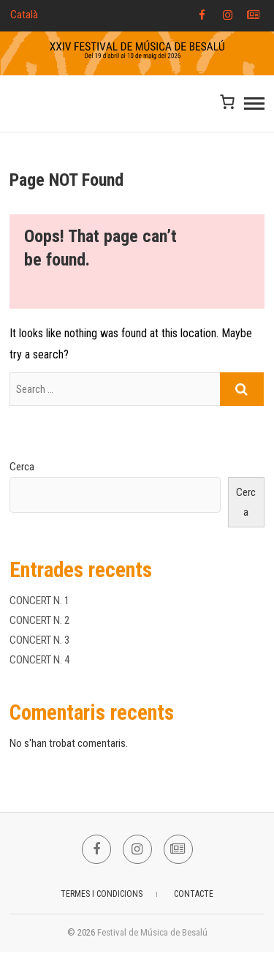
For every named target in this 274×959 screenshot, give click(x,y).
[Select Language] (45, 15)
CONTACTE (193, 894)
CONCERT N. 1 (39, 600)
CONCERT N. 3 (39, 640)
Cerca (21, 466)
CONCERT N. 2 (39, 620)
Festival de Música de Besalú (152, 932)
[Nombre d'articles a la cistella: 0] (227, 101)
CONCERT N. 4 (39, 659)
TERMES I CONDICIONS (101, 894)
